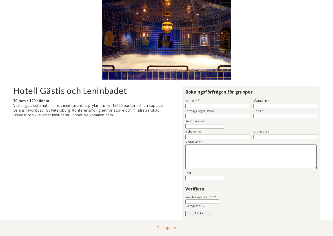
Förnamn (192, 101)
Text (188, 173)
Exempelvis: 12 (194, 206)
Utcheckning (261, 131)
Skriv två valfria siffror (200, 197)
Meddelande (193, 142)
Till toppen (166, 227)
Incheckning (193, 131)
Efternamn (261, 101)
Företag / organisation (200, 111)
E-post (258, 111)
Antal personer (195, 121)
